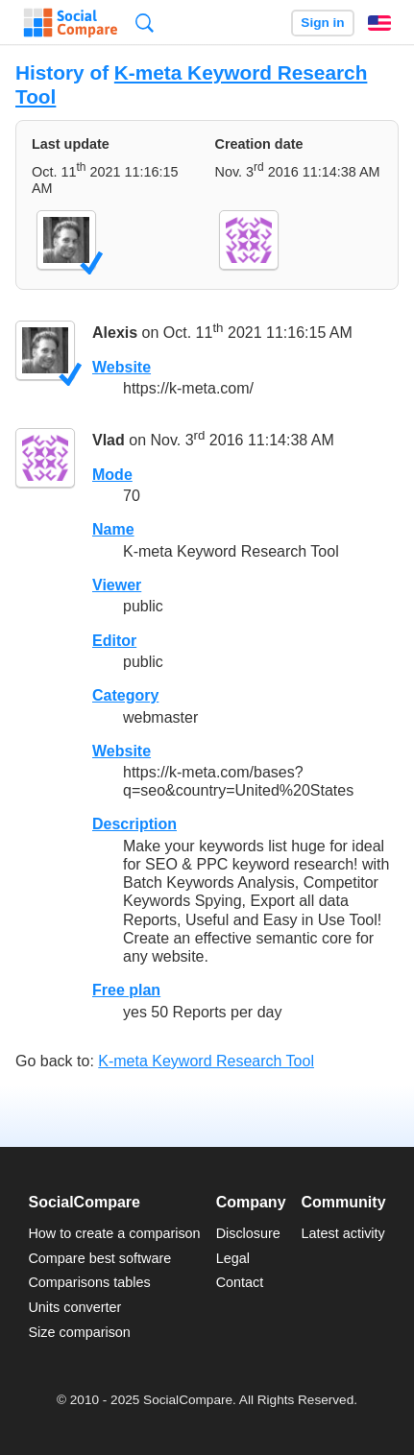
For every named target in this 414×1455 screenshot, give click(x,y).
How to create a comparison (114, 1233)
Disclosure (248, 1233)
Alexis (114, 333)
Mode (112, 474)
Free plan (126, 990)
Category (125, 695)
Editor (114, 640)
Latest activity (343, 1233)
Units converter (74, 1307)
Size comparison (79, 1332)
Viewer (116, 585)
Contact (240, 1282)
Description (134, 824)
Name (113, 529)
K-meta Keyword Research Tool (206, 1061)
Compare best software (99, 1258)
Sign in (322, 22)
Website (121, 367)
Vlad (108, 441)
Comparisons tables (89, 1282)
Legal (233, 1258)
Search (144, 22)
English (379, 23)
